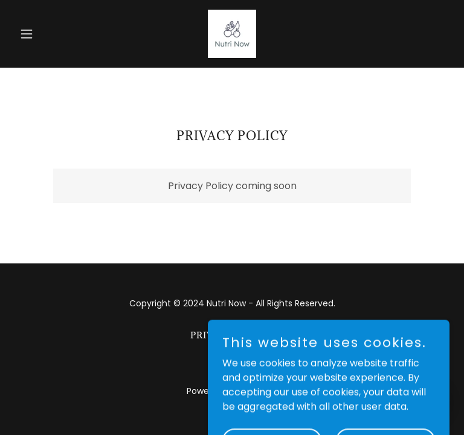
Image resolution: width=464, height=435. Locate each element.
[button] (47, 34)
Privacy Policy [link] (232, 335)
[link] (232, 34)
